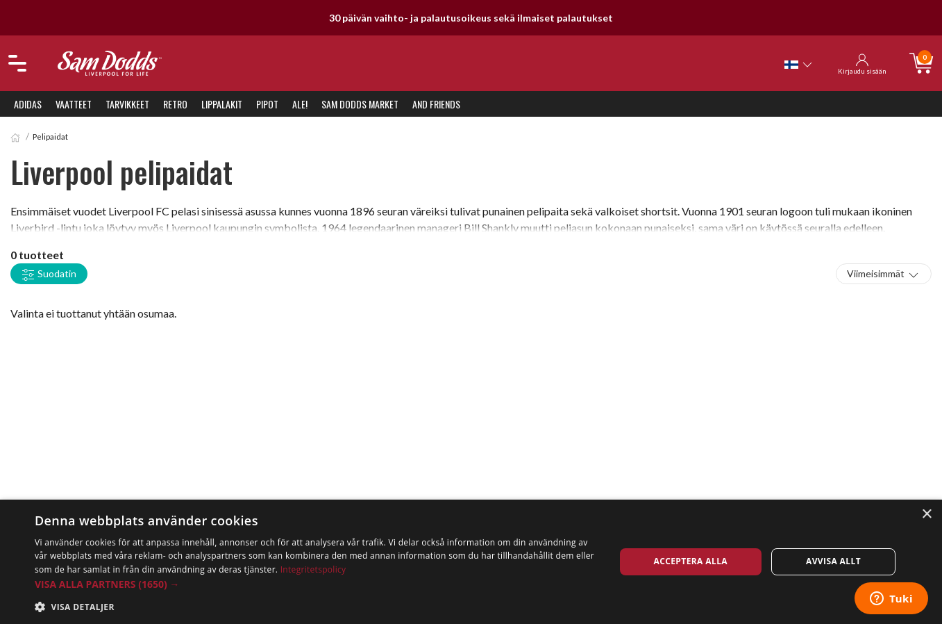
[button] (316, 584)
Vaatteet (74, 104)
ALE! (300, 104)
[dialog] (471, 562)
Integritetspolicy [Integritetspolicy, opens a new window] (313, 569)
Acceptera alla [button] (690, 561)
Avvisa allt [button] (833, 561)
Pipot (267, 104)
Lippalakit (221, 104)
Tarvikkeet (127, 104)
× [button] (926, 514)
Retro (175, 104)
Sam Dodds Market (359, 104)
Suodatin (49, 274)
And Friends (436, 104)
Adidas (28, 104)
